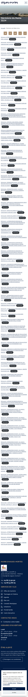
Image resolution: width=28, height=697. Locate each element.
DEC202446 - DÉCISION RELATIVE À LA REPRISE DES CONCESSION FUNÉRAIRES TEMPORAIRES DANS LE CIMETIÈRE (13, 357)
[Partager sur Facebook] (10, 33)
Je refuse (14, 692)
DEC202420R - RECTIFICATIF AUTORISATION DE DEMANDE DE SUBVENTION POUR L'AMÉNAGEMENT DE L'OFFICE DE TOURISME (14, 177)
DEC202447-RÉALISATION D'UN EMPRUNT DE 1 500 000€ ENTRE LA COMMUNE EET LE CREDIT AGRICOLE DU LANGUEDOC (13, 364)
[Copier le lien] (25, 33)
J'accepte (14, 688)
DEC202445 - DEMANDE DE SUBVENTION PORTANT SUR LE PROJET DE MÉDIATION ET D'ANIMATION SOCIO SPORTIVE (14, 350)
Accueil (3, 28)
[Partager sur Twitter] (5, 33)
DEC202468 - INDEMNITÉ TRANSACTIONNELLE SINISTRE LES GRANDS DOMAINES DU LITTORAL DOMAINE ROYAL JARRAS (14, 516)
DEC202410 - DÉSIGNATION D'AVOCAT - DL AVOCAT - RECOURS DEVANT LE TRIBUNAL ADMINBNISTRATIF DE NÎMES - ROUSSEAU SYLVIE (13, 98)
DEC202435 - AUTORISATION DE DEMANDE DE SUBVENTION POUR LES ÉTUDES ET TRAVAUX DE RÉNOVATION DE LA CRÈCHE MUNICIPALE (12, 281)
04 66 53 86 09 (9, 583)
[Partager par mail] (15, 33)
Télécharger (12, 39)
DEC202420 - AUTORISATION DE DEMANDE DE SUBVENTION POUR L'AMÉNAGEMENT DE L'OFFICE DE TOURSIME (13, 170)
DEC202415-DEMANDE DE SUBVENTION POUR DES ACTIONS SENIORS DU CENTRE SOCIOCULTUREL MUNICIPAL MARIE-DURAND (12, 132)
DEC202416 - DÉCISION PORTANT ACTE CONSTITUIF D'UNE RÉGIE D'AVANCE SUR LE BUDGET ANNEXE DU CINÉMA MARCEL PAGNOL (13, 138)
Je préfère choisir (12, 683)
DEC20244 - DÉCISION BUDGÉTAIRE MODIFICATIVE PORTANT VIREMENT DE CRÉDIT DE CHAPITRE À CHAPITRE (12, 65)
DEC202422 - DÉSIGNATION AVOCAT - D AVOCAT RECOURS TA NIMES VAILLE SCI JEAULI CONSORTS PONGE (12, 191)
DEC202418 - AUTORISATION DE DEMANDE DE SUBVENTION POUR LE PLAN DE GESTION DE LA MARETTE (12, 152)
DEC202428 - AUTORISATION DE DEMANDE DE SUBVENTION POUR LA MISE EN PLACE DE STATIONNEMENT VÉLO (11, 231)
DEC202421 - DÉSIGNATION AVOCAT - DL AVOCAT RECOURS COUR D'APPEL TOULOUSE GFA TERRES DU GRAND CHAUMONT (13, 184)
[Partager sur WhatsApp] (20, 33)
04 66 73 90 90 (9, 580)
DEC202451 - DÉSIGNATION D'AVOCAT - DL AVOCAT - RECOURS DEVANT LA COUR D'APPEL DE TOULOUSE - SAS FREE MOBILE (13, 388)
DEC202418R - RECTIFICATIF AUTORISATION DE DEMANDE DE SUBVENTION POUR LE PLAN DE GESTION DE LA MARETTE (14, 158)
